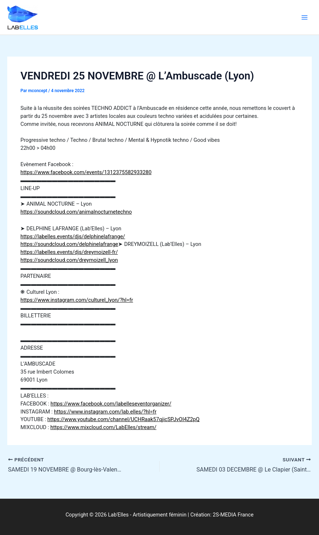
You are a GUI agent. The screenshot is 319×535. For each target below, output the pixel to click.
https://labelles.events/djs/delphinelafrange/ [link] (72, 236)
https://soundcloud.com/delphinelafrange (69, 244)
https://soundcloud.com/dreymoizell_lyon (69, 260)
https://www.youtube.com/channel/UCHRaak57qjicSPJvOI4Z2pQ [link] (123, 419)
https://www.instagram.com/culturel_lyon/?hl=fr (76, 300)
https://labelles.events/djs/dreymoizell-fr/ (69, 252)
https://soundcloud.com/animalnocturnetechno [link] (76, 212)
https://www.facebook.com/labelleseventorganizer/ (111, 403)
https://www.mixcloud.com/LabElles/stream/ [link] (103, 427)
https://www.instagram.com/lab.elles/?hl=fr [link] (105, 411)
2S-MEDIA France (233, 514)
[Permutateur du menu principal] (304, 17)
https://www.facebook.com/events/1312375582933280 (85, 172)
